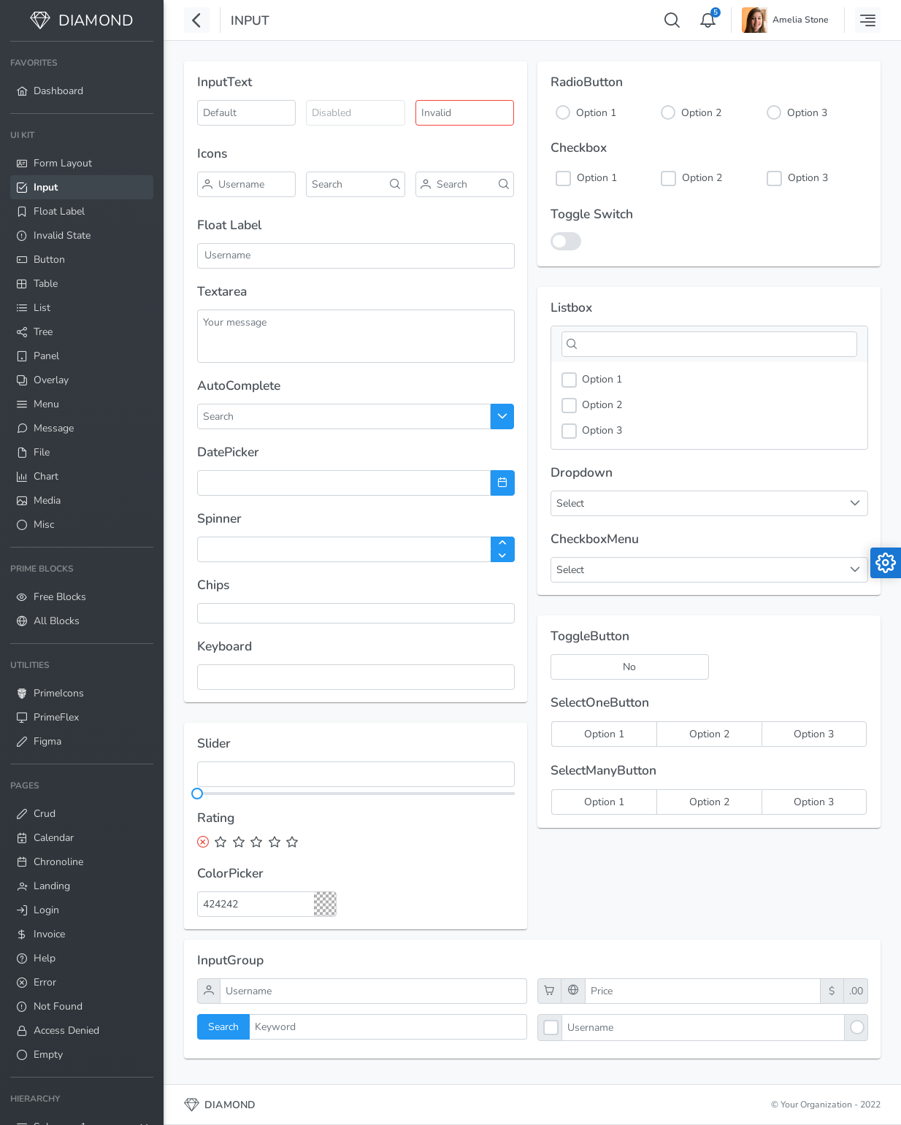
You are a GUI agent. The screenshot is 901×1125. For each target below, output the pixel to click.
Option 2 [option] (591, 405)
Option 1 (596, 113)
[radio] (603, 734)
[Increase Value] (503, 543)
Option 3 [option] (591, 431)
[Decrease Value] (503, 555)
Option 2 (701, 113)
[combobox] (254, 416)
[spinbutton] (356, 549)
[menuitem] (81, 77)
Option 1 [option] (591, 380)
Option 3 (807, 113)
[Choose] (503, 416)
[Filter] (709, 344)
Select (570, 570)
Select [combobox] (570, 503)
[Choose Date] (503, 483)
